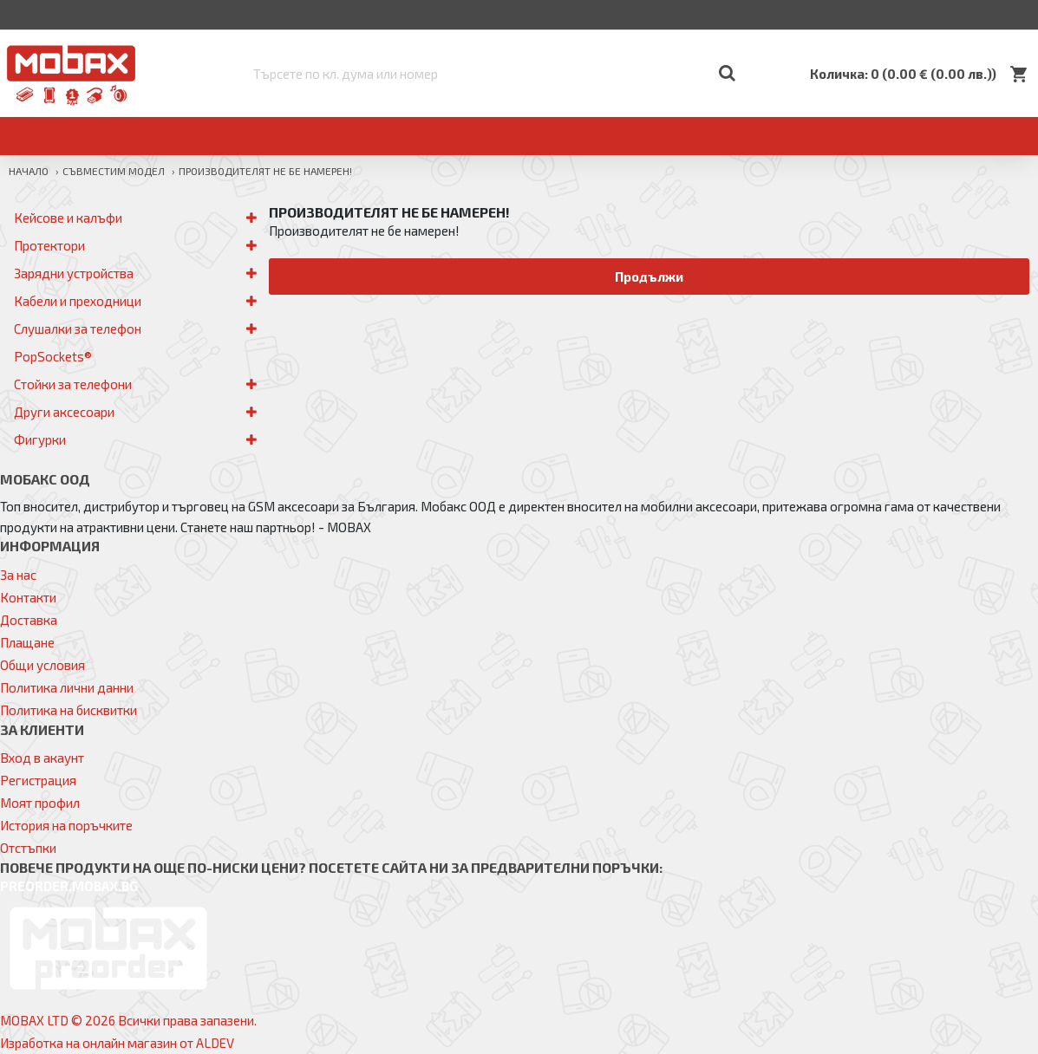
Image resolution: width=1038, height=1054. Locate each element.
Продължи (649, 276)
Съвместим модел (113, 171)
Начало (29, 171)
